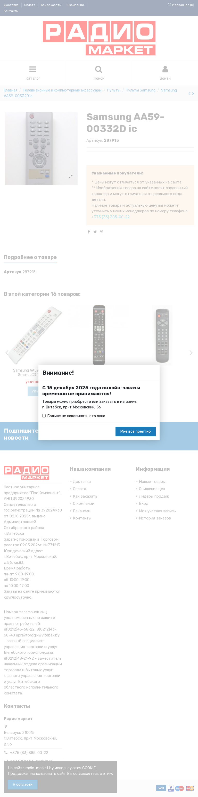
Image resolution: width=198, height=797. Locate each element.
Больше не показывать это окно (76, 416)
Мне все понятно (135, 431)
